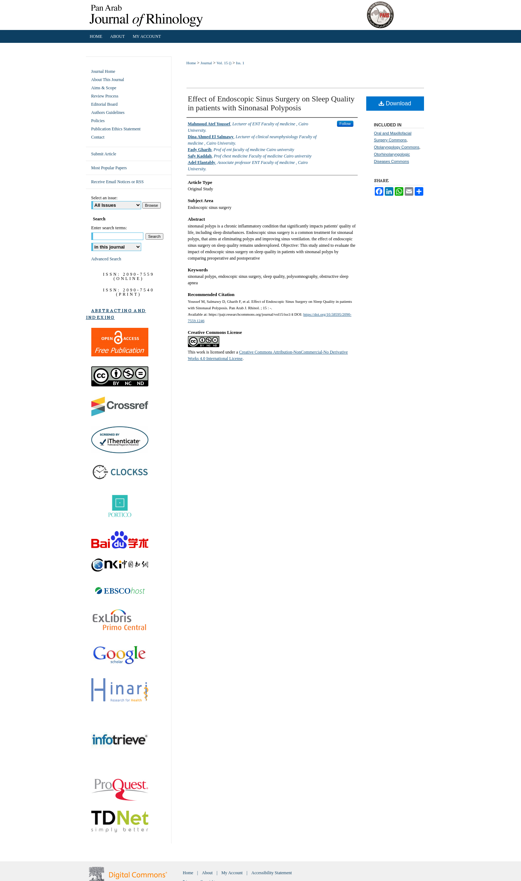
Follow (345, 123)
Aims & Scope (104, 87)
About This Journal (107, 79)
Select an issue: (104, 197)
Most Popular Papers (109, 167)
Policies (98, 120)
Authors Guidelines (108, 112)
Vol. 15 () (223, 63)
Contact (97, 137)
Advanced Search (106, 258)
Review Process (104, 96)
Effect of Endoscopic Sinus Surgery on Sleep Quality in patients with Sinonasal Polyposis (271, 103)
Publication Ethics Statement (116, 128)
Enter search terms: (109, 227)
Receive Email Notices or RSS (117, 181)
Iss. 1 (240, 63)
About (207, 872)
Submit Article (103, 153)
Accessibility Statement (271, 872)
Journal (206, 63)
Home (191, 63)
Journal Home (103, 71)
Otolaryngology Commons (396, 147)
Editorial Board (104, 104)
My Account (232, 872)
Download (395, 103)
